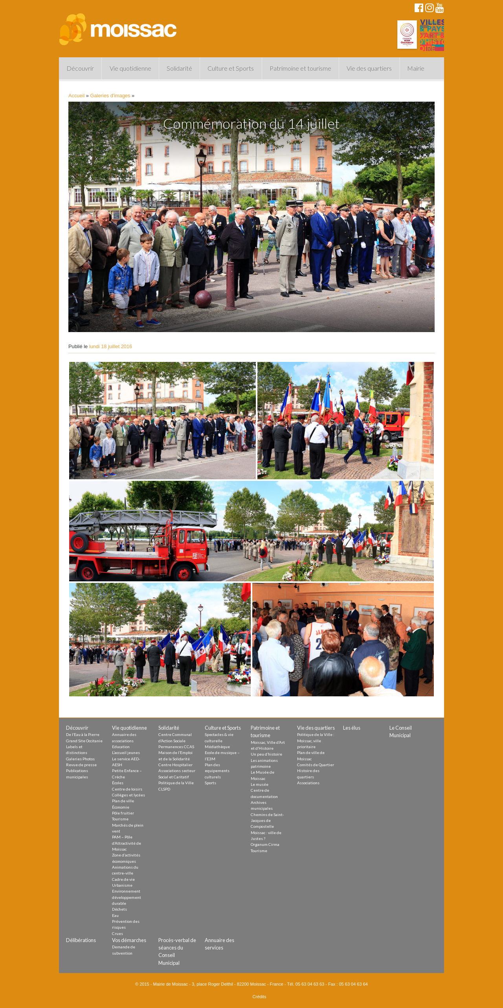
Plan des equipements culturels (217, 770)
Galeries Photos (80, 758)
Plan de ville (123, 800)
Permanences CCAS (176, 746)
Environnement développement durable (126, 897)
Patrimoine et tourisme (300, 68)
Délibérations (81, 940)
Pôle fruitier (123, 813)
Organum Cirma (265, 844)
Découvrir (80, 68)
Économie (120, 807)
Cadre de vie (123, 879)
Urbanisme (122, 885)
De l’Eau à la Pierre (82, 734)
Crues (117, 933)
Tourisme (120, 818)
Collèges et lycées (128, 795)
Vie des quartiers (369, 68)
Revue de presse (81, 764)
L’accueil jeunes (126, 752)
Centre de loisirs (127, 789)
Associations (308, 782)
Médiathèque (217, 746)
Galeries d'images (110, 96)
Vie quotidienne (130, 68)
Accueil (76, 96)
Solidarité (179, 68)
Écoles (117, 782)
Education (121, 746)
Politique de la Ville (176, 782)
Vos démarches (129, 940)
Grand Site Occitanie (84, 740)
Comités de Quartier (315, 764)
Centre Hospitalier (175, 764)
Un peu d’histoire (266, 754)
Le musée (259, 784)
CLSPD (164, 789)
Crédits (259, 996)
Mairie (415, 68)
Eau (115, 915)
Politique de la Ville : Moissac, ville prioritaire (315, 740)
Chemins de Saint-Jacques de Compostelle (267, 820)
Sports (210, 782)
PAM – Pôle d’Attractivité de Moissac (126, 843)
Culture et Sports (230, 68)
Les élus (351, 728)
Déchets (119, 909)
